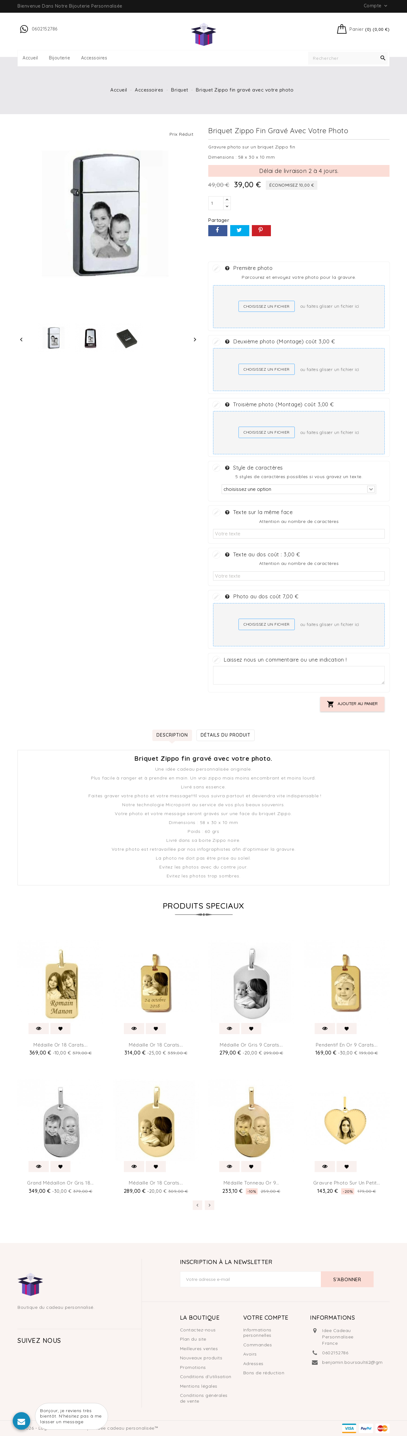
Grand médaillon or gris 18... (60, 1183)
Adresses (253, 1363)
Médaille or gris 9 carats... (251, 1045)
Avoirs (250, 1354)
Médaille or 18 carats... (60, 1045)
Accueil (30, 58)
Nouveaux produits (201, 1358)
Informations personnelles (257, 1332)
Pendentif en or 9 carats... (347, 1045)
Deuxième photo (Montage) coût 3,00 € (280, 341)
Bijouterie (59, 58)
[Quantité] (216, 203)
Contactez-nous (198, 1330)
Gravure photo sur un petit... (346, 1183)
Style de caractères (254, 467)
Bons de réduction (264, 1373)
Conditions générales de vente (204, 1398)
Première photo (248, 267)
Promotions (193, 1367)
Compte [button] (376, 6)
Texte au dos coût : (262, 554)
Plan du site (193, 1339)
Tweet (239, 230)
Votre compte (265, 1317)
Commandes (257, 1345)
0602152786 (335, 1353)
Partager (217, 230)
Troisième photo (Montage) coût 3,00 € (279, 404)
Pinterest (261, 230)
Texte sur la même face (259, 511)
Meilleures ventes (199, 1348)
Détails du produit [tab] (226, 735)
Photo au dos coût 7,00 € (261, 596)
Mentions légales (198, 1386)
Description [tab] (172, 735)
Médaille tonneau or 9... (251, 1183)
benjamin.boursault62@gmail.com (360, 1362)
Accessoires (94, 58)
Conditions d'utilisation (205, 1376)
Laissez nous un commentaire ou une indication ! (285, 659)
